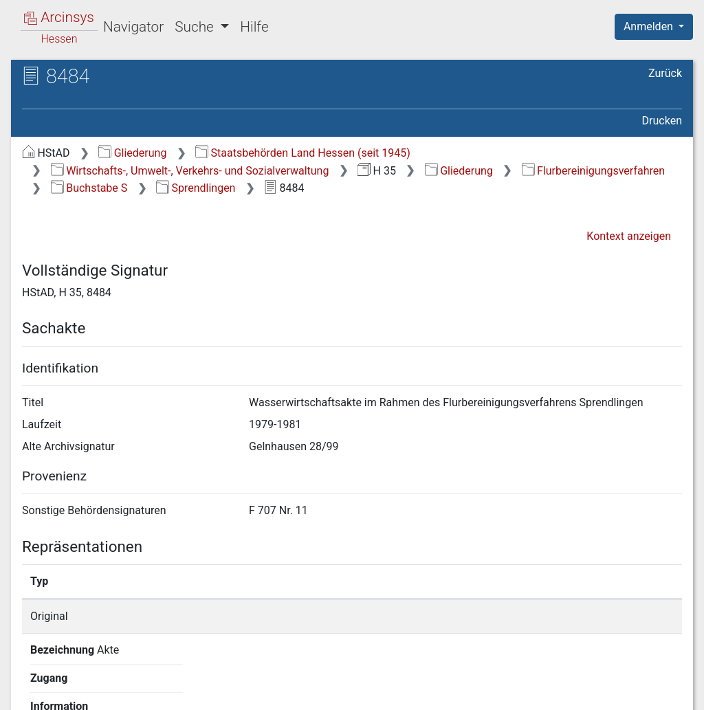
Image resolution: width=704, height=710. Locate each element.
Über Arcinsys (349, 691)
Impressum (658, 691)
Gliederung (132, 152)
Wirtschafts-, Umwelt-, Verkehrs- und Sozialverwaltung (190, 170)
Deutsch (82, 681)
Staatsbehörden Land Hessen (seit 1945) (302, 152)
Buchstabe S (89, 188)
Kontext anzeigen (628, 236)
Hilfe (254, 27)
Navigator (133, 27)
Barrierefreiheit (557, 691)
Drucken (662, 120)
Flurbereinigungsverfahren (593, 170)
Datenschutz (451, 691)
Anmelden (650, 26)
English (32, 681)
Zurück (665, 73)
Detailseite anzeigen (539, 616)
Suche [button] (196, 27)
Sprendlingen (195, 188)
